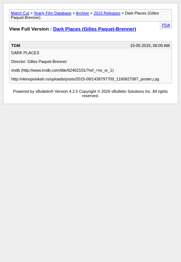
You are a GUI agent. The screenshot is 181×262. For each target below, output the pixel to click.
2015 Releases (107, 13)
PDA (166, 25)
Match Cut (20, 13)
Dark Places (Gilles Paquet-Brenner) (94, 29)
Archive (82, 13)
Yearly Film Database (52, 13)
